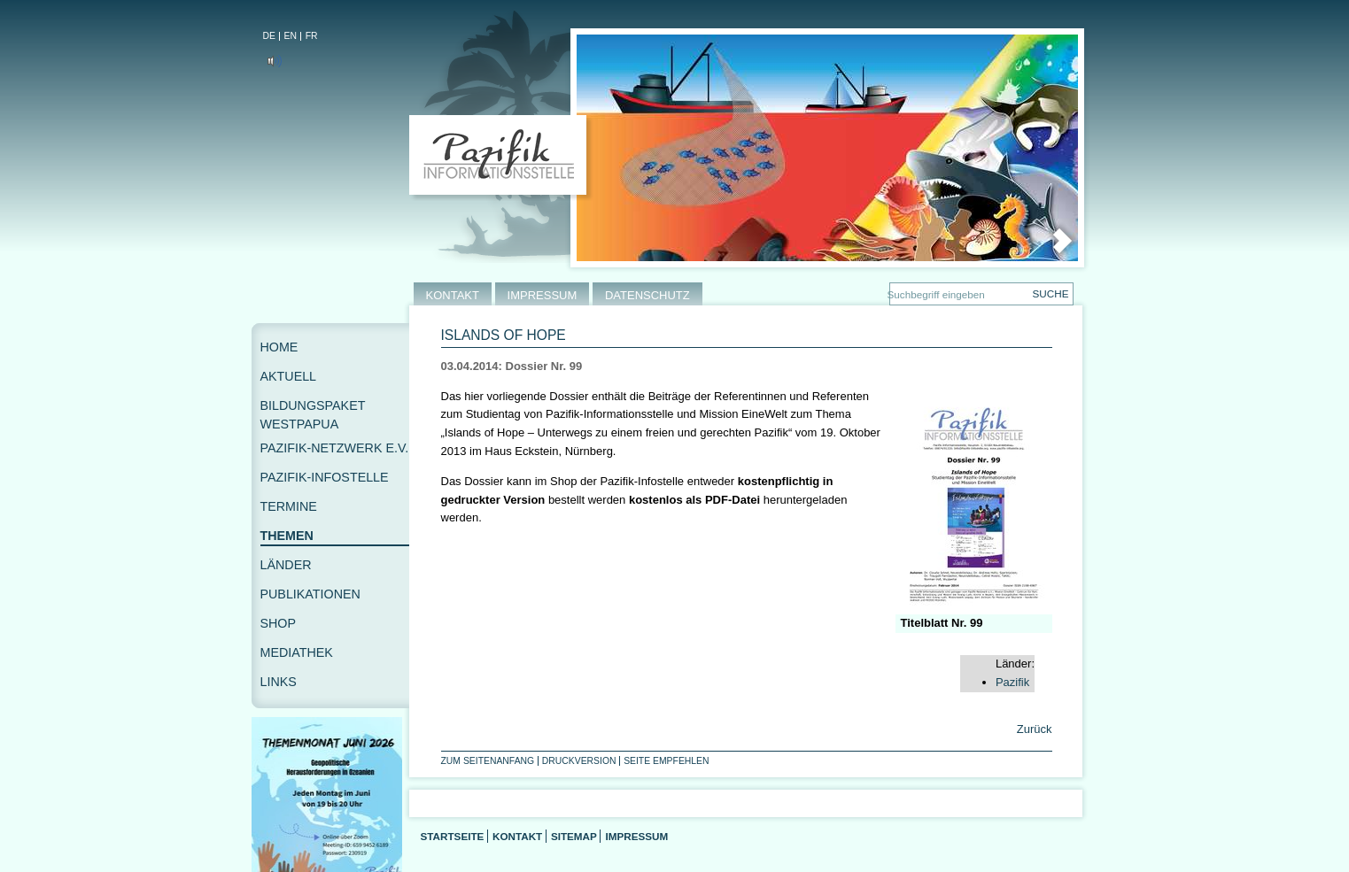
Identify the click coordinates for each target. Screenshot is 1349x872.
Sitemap (574, 836)
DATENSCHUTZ (647, 295)
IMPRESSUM (543, 295)
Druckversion (579, 761)
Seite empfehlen (666, 761)
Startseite (453, 836)
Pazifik (1012, 682)
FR (312, 36)
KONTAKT (452, 295)
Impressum (636, 836)
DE (269, 36)
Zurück (1032, 729)
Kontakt (517, 836)
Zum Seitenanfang (488, 761)
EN (290, 36)
